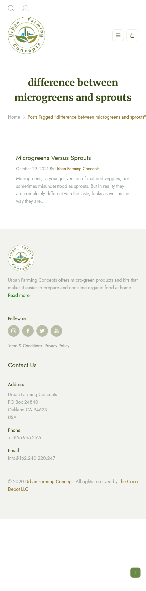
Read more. (19, 295)
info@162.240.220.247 (31, 458)
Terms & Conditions (25, 346)
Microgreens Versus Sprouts (53, 158)
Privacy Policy (57, 346)
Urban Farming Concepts (77, 169)
